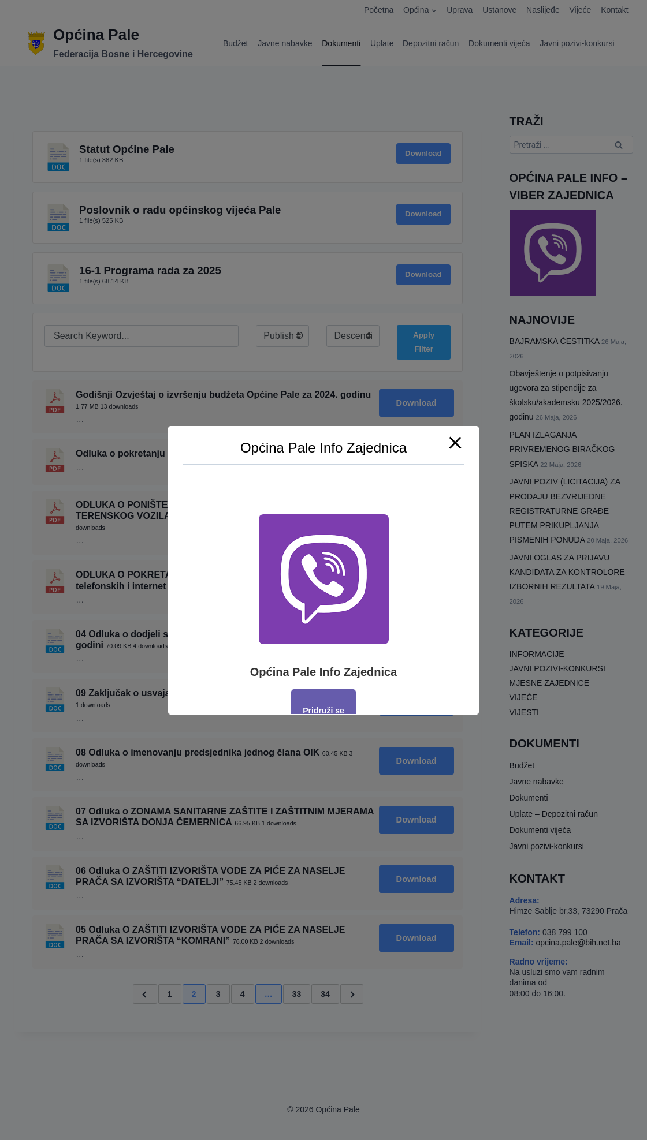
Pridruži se (323, 710)
